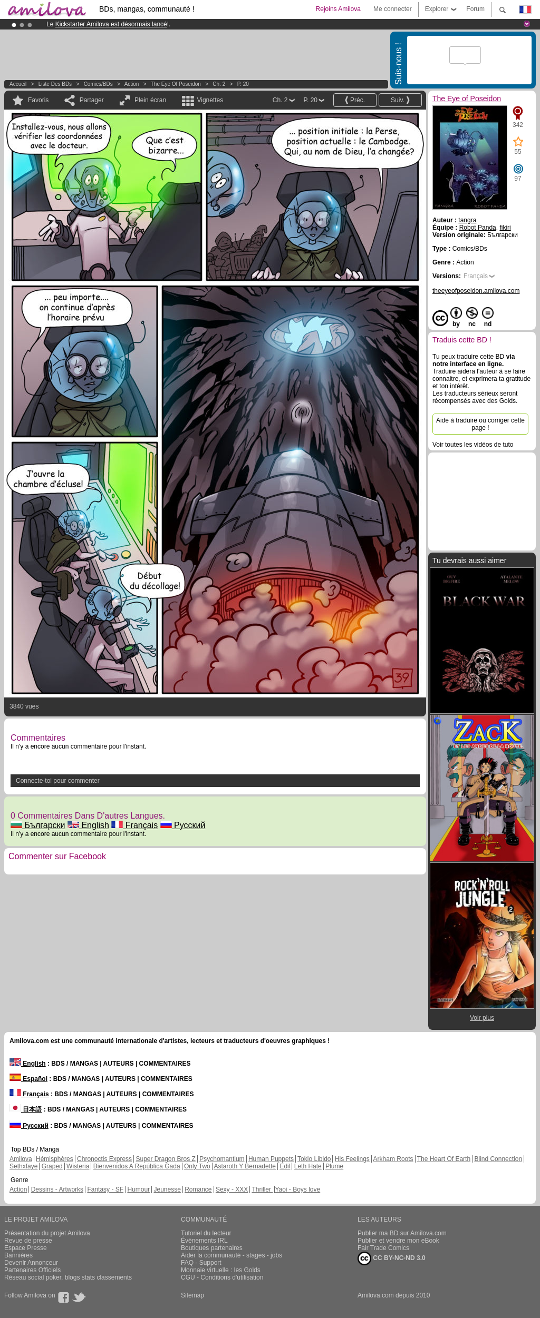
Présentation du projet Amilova (47, 1233)
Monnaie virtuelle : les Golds (221, 1270)
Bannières (18, 1255)
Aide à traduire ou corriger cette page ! (480, 424)
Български (38, 825)
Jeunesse (166, 1189)
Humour (138, 1189)
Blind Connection (498, 1159)
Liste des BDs (55, 84)
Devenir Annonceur (31, 1262)
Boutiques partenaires (212, 1248)
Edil (284, 1166)
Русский (183, 825)
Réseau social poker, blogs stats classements (68, 1277)
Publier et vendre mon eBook (398, 1240)
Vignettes (210, 100)
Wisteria (77, 1166)
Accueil (17, 84)
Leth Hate (308, 1166)
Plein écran (150, 100)
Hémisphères (54, 1159)
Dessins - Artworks (57, 1189)
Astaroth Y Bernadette (245, 1166)
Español (28, 1079)
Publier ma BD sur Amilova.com (402, 1233)
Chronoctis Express (104, 1159)
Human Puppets (271, 1159)
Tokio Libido (314, 1159)
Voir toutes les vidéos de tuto (472, 444)
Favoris (38, 100)
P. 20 (243, 84)
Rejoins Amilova (338, 9)
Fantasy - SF (105, 1189)
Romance (198, 1189)
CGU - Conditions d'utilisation (222, 1277)
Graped (52, 1166)
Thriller (262, 1189)
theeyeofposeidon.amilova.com (475, 290)
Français (134, 825)
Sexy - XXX (232, 1189)
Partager (92, 100)
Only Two (197, 1166)
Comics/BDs (98, 84)
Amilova (20, 1159)
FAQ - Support (201, 1262)
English (88, 825)
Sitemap (192, 1295)
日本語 (25, 1109)
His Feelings (352, 1159)
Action (131, 84)
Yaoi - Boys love (297, 1189)
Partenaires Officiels (32, 1270)
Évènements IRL (204, 1240)
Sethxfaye (23, 1166)
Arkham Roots (393, 1159)
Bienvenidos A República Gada (136, 1166)
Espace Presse (25, 1248)
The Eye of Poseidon (176, 84)
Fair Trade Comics (383, 1248)
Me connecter (392, 9)
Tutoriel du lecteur (206, 1233)
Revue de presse (28, 1240)
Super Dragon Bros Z (165, 1159)
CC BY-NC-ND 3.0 (392, 1258)
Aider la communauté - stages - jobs (231, 1255)
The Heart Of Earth (443, 1159)
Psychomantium (221, 1159)
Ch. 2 (219, 84)
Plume (334, 1166)
